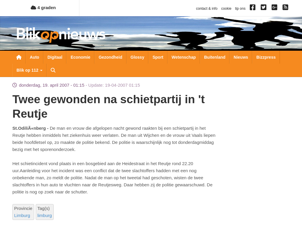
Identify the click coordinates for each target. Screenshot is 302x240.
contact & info (207, 8)
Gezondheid (110, 57)
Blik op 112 (29, 70)
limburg (44, 215)
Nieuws (241, 57)
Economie (80, 57)
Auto (34, 57)
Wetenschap (184, 57)
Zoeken (53, 70)
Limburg (22, 215)
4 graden (43, 7)
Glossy (138, 57)
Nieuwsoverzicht (18, 57)
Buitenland (214, 57)
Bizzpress (265, 57)
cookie (226, 8)
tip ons (240, 8)
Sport (157, 57)
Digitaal (55, 57)
